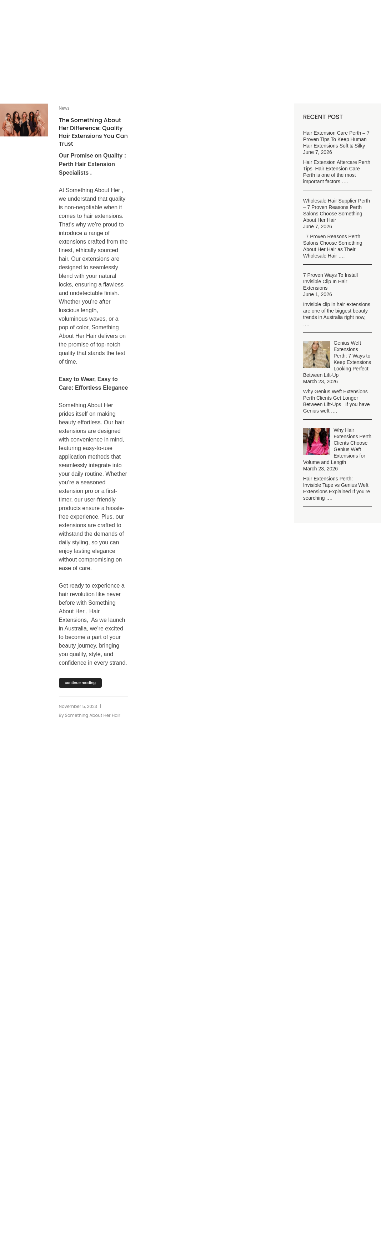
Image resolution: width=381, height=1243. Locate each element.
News (64, 108)
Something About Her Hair (92, 715)
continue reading (80, 682)
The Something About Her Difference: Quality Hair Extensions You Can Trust (93, 132)
